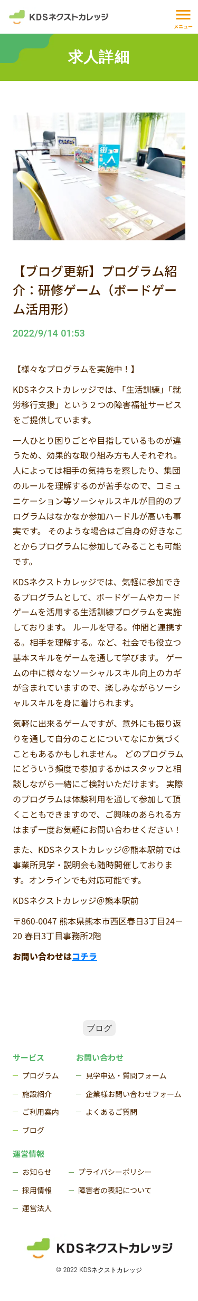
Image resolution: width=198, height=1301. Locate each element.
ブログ (99, 1028)
